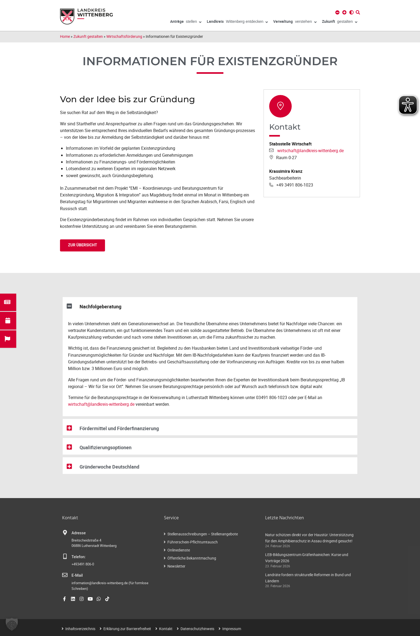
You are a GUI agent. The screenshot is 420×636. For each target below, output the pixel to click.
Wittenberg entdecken (237, 22)
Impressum (231, 628)
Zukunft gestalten (88, 36)
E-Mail (77, 575)
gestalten (339, 22)
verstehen (294, 22)
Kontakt (165, 628)
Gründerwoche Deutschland (111, 466)
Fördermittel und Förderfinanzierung (121, 428)
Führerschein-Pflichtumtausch (192, 541)
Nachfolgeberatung (102, 306)
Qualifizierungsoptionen (107, 447)
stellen (186, 22)
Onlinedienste (178, 550)
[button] (210, 305)
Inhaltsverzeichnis (80, 628)
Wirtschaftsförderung (124, 36)
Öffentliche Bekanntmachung (191, 558)
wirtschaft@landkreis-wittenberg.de (310, 150)
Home (65, 36)
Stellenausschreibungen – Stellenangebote (202, 533)
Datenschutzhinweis (197, 628)
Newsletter (176, 566)
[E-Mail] (65, 575)
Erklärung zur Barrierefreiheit (127, 628)
